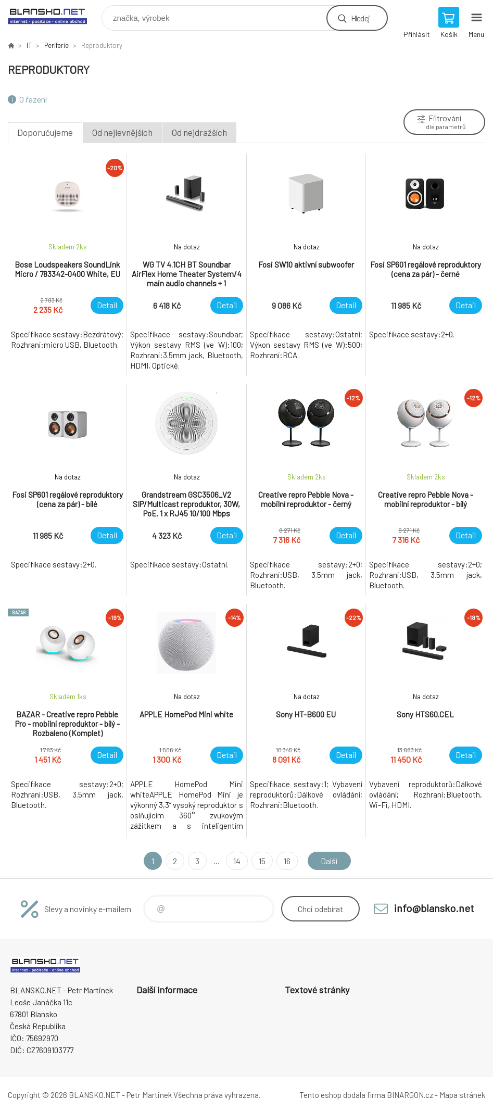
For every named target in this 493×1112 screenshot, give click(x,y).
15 (262, 861)
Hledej (360, 18)
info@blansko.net (434, 908)
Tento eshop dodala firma (342, 1095)
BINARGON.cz (410, 1095)
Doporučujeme (45, 132)
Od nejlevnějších (122, 132)
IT (29, 45)
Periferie (56, 45)
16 (287, 861)
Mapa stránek (462, 1095)
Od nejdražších (199, 132)
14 (237, 861)
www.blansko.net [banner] (54, 15)
